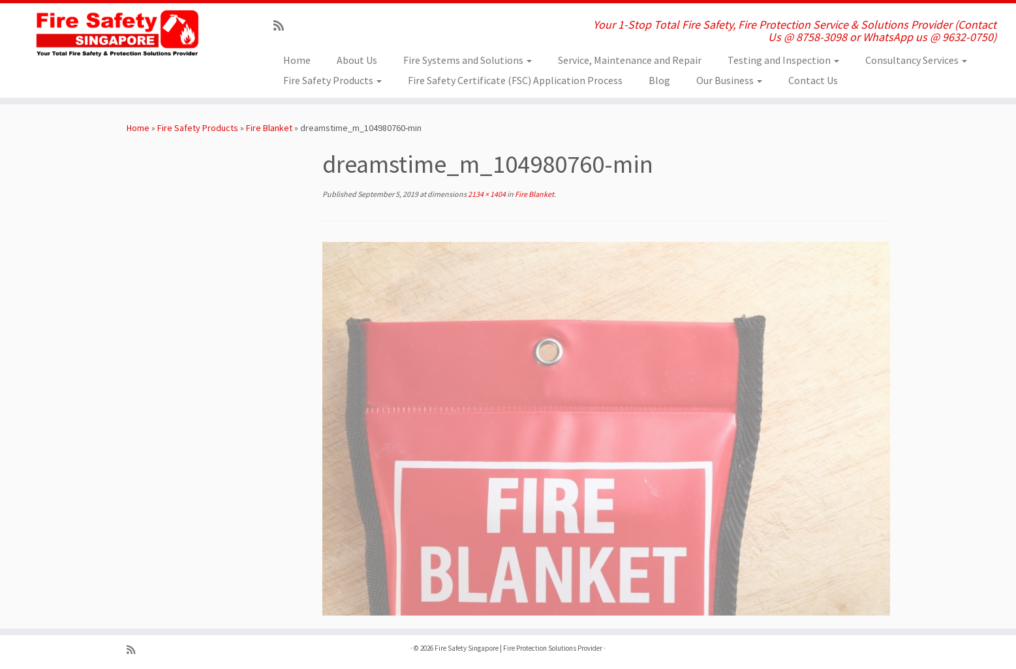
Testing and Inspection (783, 60)
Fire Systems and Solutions (467, 60)
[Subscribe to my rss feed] (282, 25)
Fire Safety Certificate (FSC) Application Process (515, 80)
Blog (659, 80)
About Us (357, 60)
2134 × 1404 (486, 194)
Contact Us (813, 80)
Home (297, 60)
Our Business (729, 80)
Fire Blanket (269, 128)
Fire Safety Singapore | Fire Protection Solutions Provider (518, 648)
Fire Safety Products (332, 80)
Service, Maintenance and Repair (629, 60)
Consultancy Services (916, 60)
